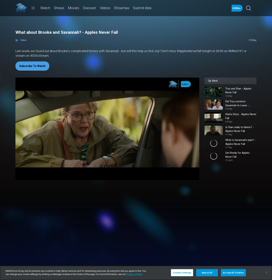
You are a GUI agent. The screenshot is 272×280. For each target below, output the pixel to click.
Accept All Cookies (233, 272)
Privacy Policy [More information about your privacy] (134, 274)
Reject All (207, 272)
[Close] (266, 272)
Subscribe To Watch (32, 66)
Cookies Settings (182, 272)
